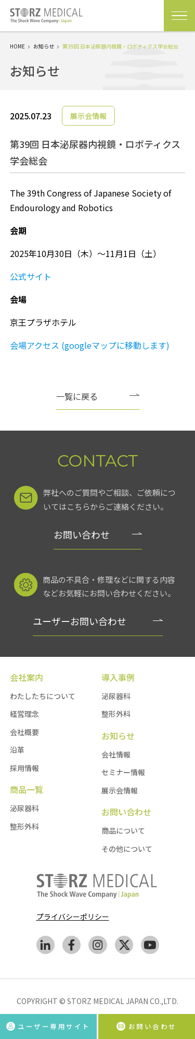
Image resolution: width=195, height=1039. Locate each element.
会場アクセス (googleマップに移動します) (90, 345)
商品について (123, 830)
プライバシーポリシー (72, 916)
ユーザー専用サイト (48, 1026)
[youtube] (150, 947)
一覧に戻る (77, 396)
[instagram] (97, 947)
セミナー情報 (123, 772)
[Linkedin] (45, 947)
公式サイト (30, 276)
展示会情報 (119, 790)
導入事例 (118, 677)
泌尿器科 (24, 808)
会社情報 (116, 754)
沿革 (17, 749)
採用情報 (24, 768)
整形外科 (24, 826)
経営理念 (24, 713)
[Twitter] (124, 947)
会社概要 (24, 732)
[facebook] (71, 947)
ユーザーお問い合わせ (79, 621)
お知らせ (43, 46)
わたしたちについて (42, 696)
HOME (17, 46)
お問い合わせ (82, 534)
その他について (126, 849)
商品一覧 (26, 789)
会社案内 (26, 677)
